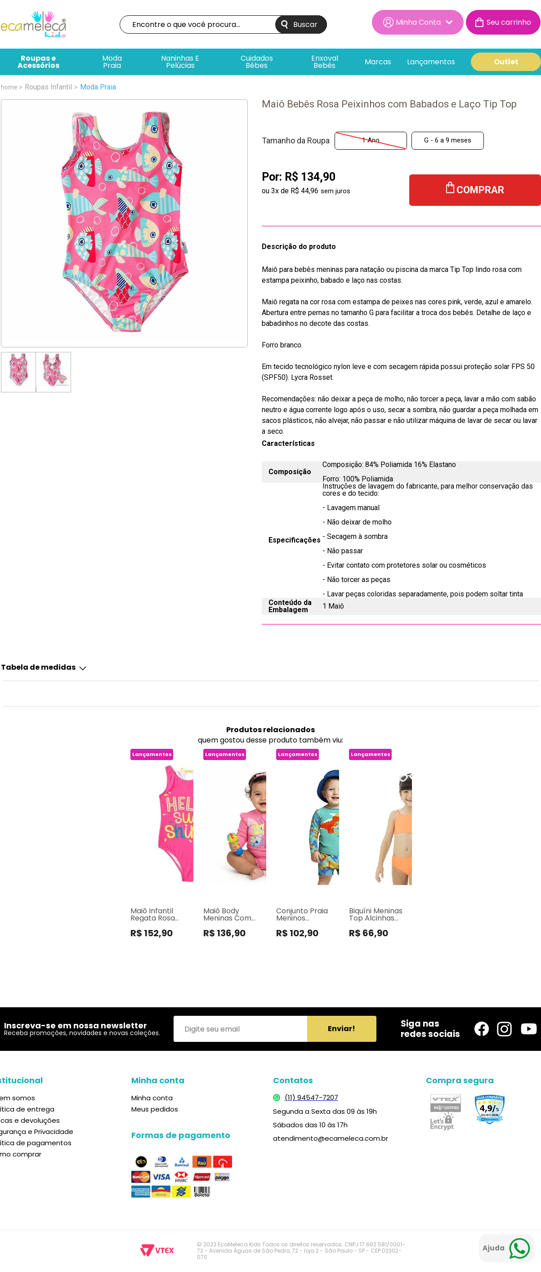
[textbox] (223, 24)
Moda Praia (112, 62)
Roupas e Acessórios (38, 62)
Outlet (506, 62)
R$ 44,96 (304, 191)
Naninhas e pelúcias (180, 62)
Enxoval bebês (324, 62)
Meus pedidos (154, 1109)
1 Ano (371, 140)
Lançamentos (431, 62)
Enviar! (341, 1028)
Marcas (378, 62)
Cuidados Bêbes (257, 62)
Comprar (480, 190)
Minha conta (152, 1098)
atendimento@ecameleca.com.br (330, 1138)
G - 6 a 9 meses (447, 140)
